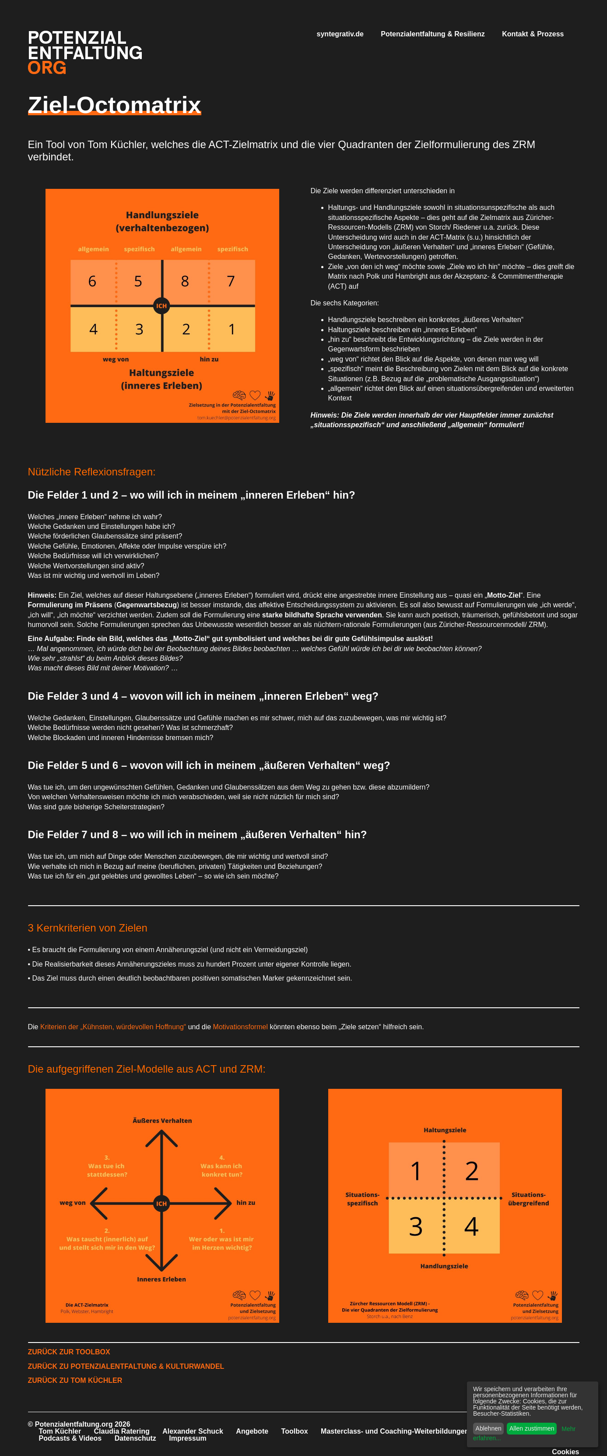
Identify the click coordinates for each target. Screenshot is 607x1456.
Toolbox (294, 1431)
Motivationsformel (241, 1027)
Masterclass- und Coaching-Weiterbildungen (395, 1431)
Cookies (565, 1452)
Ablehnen (489, 1428)
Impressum (187, 1438)
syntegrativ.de (340, 34)
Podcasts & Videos (70, 1438)
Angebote (252, 1431)
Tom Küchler (60, 1431)
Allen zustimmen (531, 1428)
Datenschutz (135, 1438)
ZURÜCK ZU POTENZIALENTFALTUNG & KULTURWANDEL (126, 1366)
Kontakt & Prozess (533, 34)
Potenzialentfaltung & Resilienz (432, 34)
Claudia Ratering (122, 1431)
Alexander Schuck (192, 1431)
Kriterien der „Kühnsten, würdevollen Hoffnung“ (113, 1027)
